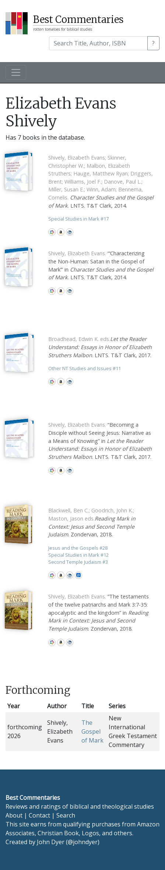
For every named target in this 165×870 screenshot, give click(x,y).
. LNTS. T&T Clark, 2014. (101, 181)
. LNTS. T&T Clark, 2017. (100, 346)
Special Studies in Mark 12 (78, 555)
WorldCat (52, 232)
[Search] (98, 43)
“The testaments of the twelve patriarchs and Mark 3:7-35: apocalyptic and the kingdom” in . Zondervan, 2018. (98, 612)
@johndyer (83, 842)
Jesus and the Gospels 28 (78, 548)
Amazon (60, 232)
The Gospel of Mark (92, 731)
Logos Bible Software (78, 575)
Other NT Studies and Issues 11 (84, 368)
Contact (39, 815)
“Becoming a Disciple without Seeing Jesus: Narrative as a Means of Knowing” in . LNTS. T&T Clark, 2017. (100, 440)
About (14, 815)
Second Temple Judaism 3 (78, 562)
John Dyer (50, 842)
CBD (69, 232)
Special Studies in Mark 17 (78, 218)
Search (65, 815)
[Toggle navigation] (16, 72)
